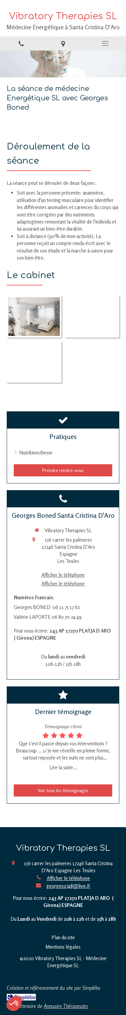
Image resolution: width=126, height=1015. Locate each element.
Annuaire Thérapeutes (66, 1006)
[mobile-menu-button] (105, 43)
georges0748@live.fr (68, 886)
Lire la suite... (63, 767)
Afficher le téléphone (63, 575)
